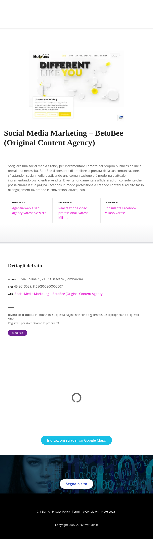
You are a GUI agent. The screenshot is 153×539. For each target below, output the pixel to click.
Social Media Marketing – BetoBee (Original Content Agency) (59, 294)
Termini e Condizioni (85, 511)
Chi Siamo (43, 511)
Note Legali (108, 511)
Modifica (17, 333)
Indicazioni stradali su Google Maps (76, 440)
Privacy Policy (61, 511)
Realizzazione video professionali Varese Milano (73, 213)
